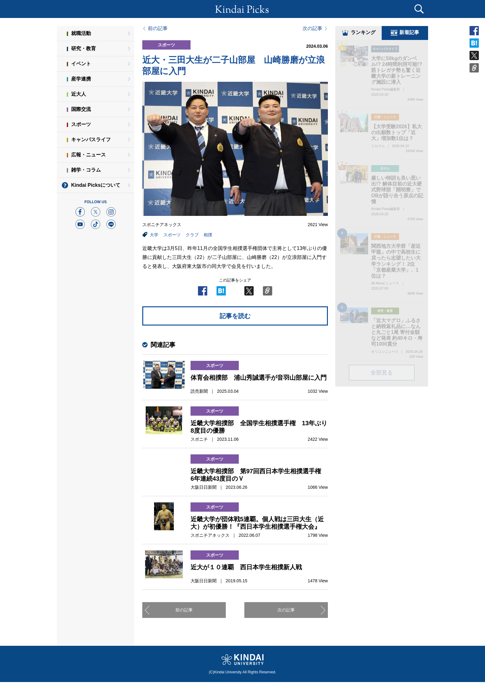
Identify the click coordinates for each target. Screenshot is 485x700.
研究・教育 (83, 48)
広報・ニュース (88, 154)
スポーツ (172, 234)
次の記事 (312, 28)
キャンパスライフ (91, 139)
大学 (154, 234)
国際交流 (81, 109)
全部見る (382, 373)
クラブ (192, 234)
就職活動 (81, 33)
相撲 (208, 234)
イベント (81, 63)
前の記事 (158, 28)
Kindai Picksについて (95, 185)
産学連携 (81, 78)
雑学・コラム (86, 170)
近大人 (78, 94)
